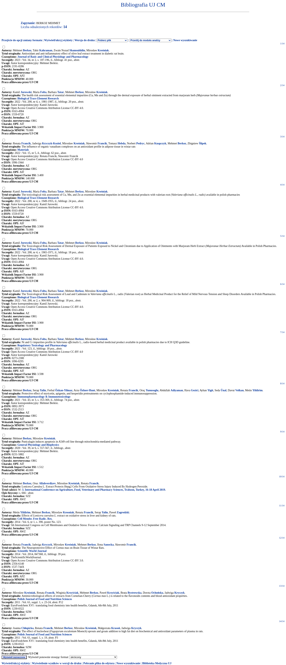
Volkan (239, 390)
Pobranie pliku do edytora (98, 663)
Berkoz (27, 50)
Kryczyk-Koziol (51, 143)
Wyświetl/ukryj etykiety (58, 40)
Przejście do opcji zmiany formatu (22, 40)
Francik (26, 143)
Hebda (122, 143)
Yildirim (257, 390)
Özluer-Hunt (87, 390)
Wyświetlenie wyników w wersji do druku (56, 663)
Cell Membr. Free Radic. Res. (34, 518)
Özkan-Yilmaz (63, 390)
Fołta (43, 191)
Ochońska (157, 592)
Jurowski (26, 92)
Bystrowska (134, 592)
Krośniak (103, 50)
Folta (43, 92)
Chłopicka (27, 628)
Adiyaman (177, 390)
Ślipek (202, 143)
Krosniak (68, 512)
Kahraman (45, 50)
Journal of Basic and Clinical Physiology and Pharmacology (52, 56)
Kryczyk (47, 544)
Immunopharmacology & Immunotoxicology (44, 396)
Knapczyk (160, 143)
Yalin (43, 390)
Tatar (60, 92)
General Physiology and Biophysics (38, 444)
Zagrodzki (123, 512)
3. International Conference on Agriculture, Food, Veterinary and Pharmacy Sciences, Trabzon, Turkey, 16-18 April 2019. (94, 489)
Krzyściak (72, 592)
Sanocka (109, 544)
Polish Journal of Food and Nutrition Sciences (44, 599)
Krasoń (115, 628)
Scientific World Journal (32, 550)
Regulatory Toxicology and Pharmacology (42, 345)
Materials (23, 149)
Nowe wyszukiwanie (185, 40)
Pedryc (140, 143)
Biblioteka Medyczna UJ (156, 663)
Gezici (194, 390)
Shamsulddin (77, 50)
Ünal (223, 390)
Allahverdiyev (47, 483)
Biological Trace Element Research (38, 98)
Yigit (210, 390)
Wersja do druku (84, 40)
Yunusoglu (152, 390)
